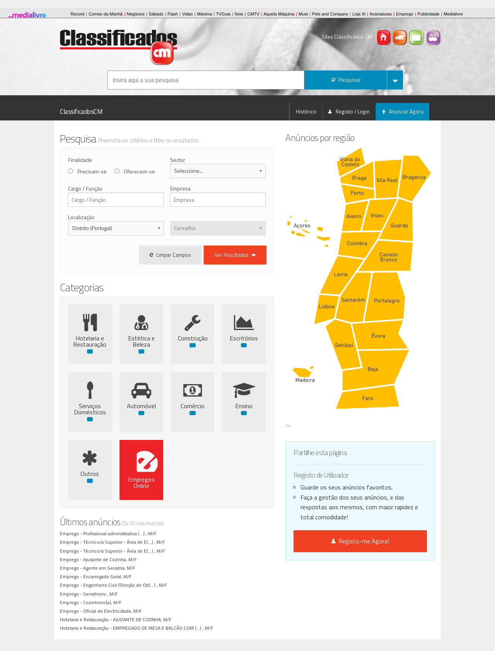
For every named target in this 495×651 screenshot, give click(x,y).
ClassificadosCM (81, 111)
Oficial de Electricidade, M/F (113, 611)
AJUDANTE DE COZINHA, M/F (143, 619)
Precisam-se (92, 171)
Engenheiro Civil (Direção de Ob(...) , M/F (126, 585)
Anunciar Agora (402, 111)
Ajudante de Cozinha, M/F (111, 559)
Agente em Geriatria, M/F (110, 568)
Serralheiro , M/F (101, 594)
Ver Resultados (267, 255)
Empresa (196, 188)
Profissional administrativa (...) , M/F (121, 533)
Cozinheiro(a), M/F (103, 602)
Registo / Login (349, 111)
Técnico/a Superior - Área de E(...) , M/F (125, 542)
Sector (193, 160)
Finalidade (80, 160)
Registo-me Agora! (376, 486)
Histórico (306, 111)
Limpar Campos (203, 255)
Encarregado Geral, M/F (108, 576)
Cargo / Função (85, 188)
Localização (81, 217)
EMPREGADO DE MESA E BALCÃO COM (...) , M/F (164, 628)
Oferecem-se (139, 171)
